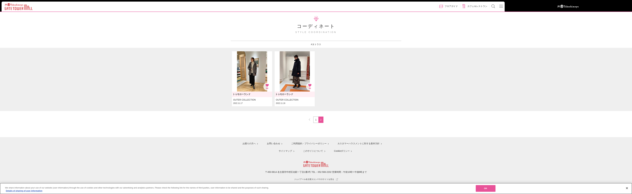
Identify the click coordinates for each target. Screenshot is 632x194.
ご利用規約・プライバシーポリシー (308, 144)
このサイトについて (313, 151)
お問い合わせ (273, 144)
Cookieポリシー (341, 151)
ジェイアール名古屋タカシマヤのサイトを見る (316, 179)
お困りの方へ (249, 144)
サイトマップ (285, 151)
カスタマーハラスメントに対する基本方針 (358, 144)
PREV (310, 119)
